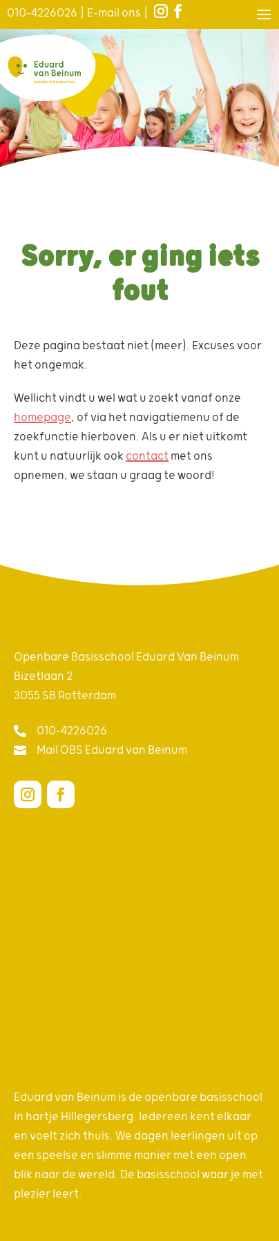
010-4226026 (42, 13)
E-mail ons (114, 13)
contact (147, 456)
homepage (42, 417)
